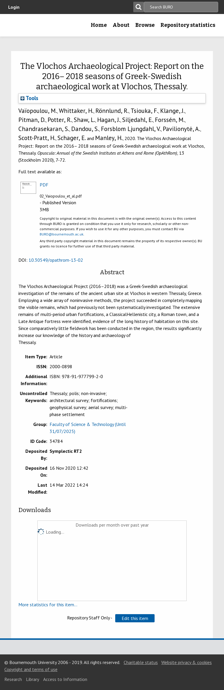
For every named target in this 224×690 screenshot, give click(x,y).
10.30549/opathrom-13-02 (56, 260)
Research (13, 679)
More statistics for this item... (47, 604)
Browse (145, 25)
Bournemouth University (14, 27)
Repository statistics (187, 25)
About (121, 25)
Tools (29, 98)
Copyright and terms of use (30, 669)
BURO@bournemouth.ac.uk (61, 234)
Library (32, 679)
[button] (135, 618)
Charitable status (141, 662)
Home (99, 25)
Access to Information (65, 679)
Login (14, 7)
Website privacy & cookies (186, 662)
